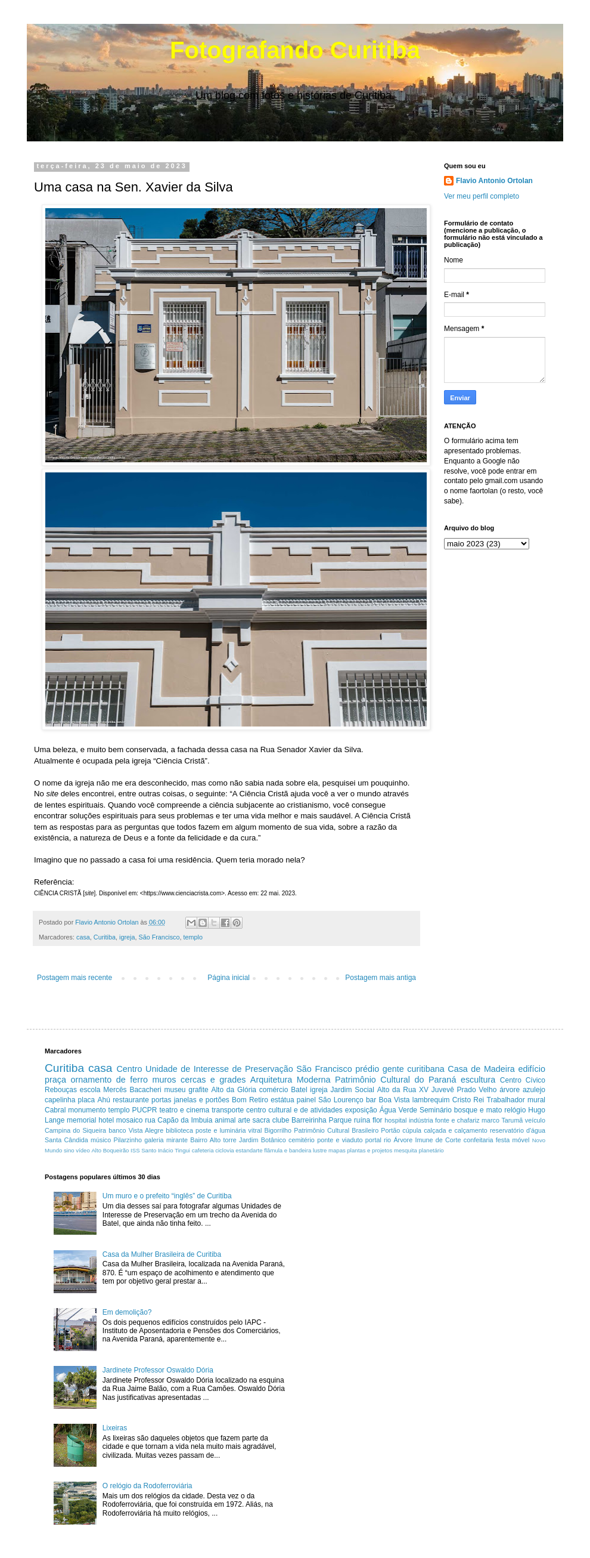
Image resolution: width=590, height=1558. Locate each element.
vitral (255, 1130)
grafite (198, 1090)
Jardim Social (352, 1090)
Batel (299, 1090)
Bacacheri (145, 1090)
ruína (362, 1120)
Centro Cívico (522, 1080)
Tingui (182, 1150)
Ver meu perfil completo (481, 196)
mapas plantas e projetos (360, 1150)
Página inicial (228, 977)
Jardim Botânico (262, 1139)
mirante (177, 1139)
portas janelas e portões (190, 1100)
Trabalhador (506, 1100)
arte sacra (254, 1120)
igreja (127, 937)
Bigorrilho (277, 1130)
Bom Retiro (250, 1100)
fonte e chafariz (457, 1120)
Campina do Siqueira (75, 1130)
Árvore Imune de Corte (427, 1139)
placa (86, 1100)
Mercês (114, 1090)
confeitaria (478, 1139)
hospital (395, 1120)
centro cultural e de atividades (294, 1110)
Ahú (104, 1100)
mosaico (129, 1120)
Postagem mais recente (74, 977)
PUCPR (144, 1110)
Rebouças (61, 1090)
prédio (367, 1069)
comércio (273, 1090)
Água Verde (398, 1110)
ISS (135, 1150)
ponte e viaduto (339, 1139)
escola (90, 1090)
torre (230, 1139)
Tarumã (512, 1120)
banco (117, 1130)
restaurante (131, 1100)
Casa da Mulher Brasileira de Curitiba (162, 1254)
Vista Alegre (146, 1130)
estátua (282, 1100)
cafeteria (203, 1150)
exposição (361, 1110)
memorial (81, 1120)
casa (83, 937)
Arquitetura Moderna (290, 1079)
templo (192, 937)
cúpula (411, 1130)
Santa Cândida (66, 1139)
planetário (431, 1150)
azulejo (534, 1090)
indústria (421, 1120)
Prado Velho (477, 1090)
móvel (521, 1139)
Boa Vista (394, 1100)
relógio (515, 1110)
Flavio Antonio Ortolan (494, 181)
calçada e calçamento (455, 1130)
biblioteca (179, 1130)
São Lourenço (341, 1100)
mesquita (405, 1150)
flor (377, 1120)
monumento (86, 1110)
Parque (340, 1120)
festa (503, 1139)
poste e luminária (220, 1130)
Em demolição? (127, 1312)
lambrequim (431, 1100)
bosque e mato (478, 1110)
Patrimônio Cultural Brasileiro (336, 1130)
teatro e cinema (184, 1110)
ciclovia (224, 1150)
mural (536, 1100)
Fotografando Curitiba (295, 50)
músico (101, 1139)
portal (373, 1139)
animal (225, 1120)
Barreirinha (309, 1120)
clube (281, 1120)
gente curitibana (414, 1069)
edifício (531, 1069)
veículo (535, 1120)
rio (387, 1139)
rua (150, 1120)
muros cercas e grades (199, 1079)
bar (371, 1100)
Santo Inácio (157, 1150)
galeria (153, 1139)
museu (175, 1090)
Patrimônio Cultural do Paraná (395, 1079)
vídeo (82, 1150)
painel (306, 1100)
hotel (106, 1120)
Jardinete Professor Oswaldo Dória (158, 1370)
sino (69, 1150)
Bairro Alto (205, 1139)
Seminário (436, 1110)
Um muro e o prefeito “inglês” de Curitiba (167, 1196)
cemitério (301, 1139)
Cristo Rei (468, 1100)
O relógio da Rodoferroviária (147, 1486)
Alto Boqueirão (110, 1150)
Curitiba (105, 937)
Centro (129, 1069)
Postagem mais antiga (380, 977)
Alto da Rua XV (402, 1090)
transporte (228, 1110)
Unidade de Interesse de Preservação (219, 1069)
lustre (320, 1150)
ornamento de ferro (109, 1079)
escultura (478, 1079)
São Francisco (158, 937)
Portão (390, 1130)
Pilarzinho (127, 1139)
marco (490, 1120)
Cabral (55, 1110)
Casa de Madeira (481, 1069)
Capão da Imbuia (184, 1120)
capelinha (60, 1100)
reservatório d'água (517, 1130)
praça (55, 1079)
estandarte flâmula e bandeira (273, 1150)
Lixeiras (115, 1428)
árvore (509, 1090)
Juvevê (442, 1090)
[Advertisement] (405, 1256)
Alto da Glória (233, 1090)
